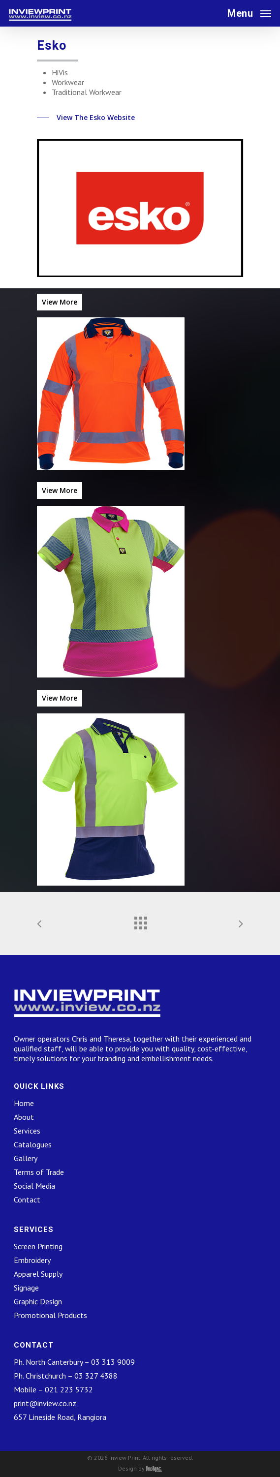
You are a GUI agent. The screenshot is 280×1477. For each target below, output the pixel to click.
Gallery (25, 1158)
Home (24, 1103)
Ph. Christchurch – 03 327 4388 (66, 1376)
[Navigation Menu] (249, 12)
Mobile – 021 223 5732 (53, 1389)
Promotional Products (50, 1315)
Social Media (34, 1186)
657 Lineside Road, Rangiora (60, 1417)
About (24, 1117)
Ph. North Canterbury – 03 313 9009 (74, 1362)
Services (27, 1131)
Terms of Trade (39, 1172)
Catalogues (33, 1144)
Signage (26, 1287)
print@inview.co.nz (45, 1403)
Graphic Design (38, 1301)
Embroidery (32, 1260)
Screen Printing (38, 1246)
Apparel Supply (38, 1274)
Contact (27, 1199)
